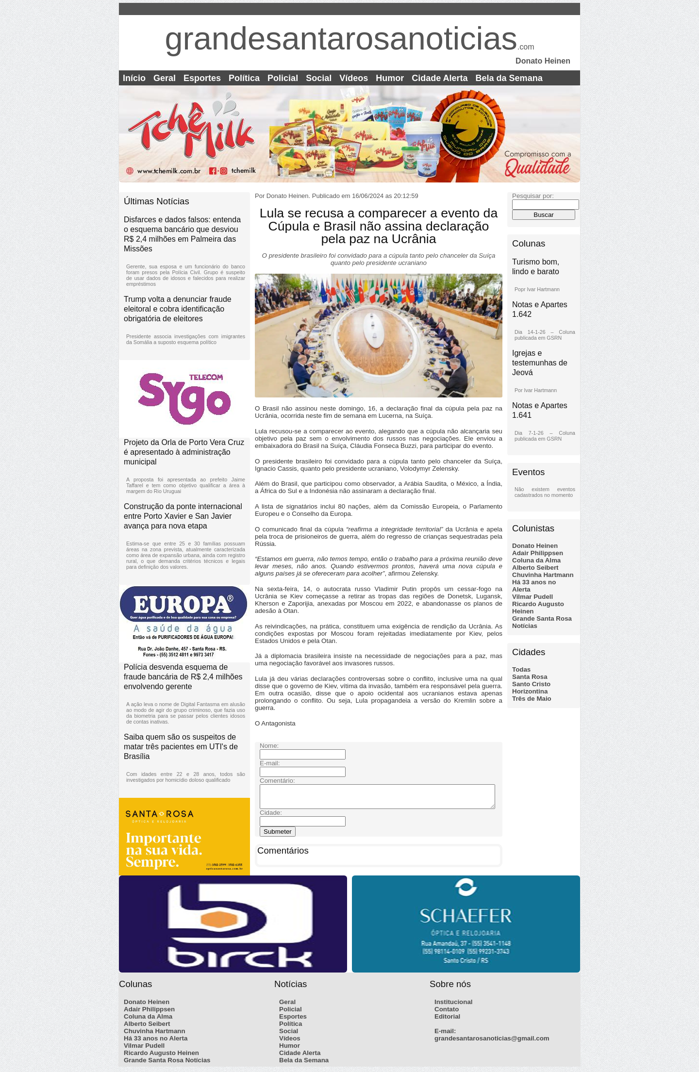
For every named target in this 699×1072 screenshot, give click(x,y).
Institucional (453, 1004)
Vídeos (353, 78)
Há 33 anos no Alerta (155, 1041)
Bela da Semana (509, 78)
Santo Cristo (531, 684)
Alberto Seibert (535, 567)
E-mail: (445, 1034)
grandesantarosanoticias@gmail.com (491, 1041)
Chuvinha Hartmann (543, 574)
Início (134, 78)
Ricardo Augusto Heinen (161, 1055)
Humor (390, 78)
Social (319, 78)
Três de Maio (531, 698)
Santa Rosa (530, 676)
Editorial (447, 1019)
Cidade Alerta (439, 78)
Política (244, 78)
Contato (446, 1012)
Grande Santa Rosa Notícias (167, 1063)
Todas (521, 669)
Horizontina (530, 691)
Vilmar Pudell (532, 596)
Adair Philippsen (537, 553)
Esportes (202, 78)
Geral (164, 78)
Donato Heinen (535, 545)
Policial (282, 78)
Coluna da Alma (536, 560)
